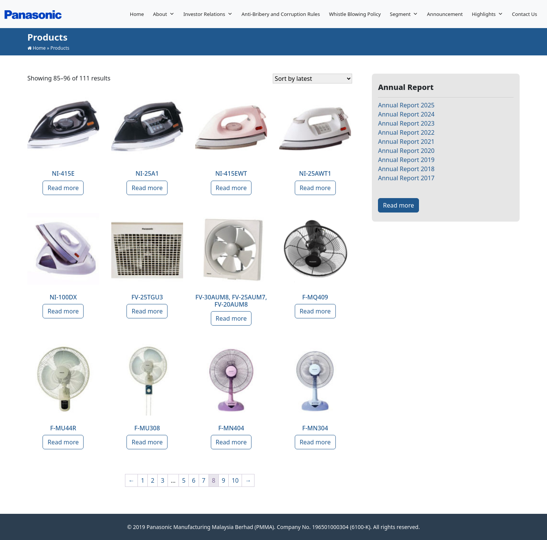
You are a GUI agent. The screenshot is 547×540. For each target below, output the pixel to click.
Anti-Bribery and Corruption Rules (281, 14)
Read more (398, 205)
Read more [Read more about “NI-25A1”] (147, 188)
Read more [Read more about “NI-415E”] (63, 188)
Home (137, 14)
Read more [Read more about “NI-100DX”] (63, 311)
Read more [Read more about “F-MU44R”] (63, 442)
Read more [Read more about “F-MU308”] (147, 442)
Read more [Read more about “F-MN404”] (231, 442)
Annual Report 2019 (406, 160)
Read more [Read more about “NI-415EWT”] (231, 188)
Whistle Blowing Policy (355, 14)
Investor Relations (207, 14)
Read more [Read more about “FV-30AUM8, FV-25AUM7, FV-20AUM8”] (231, 318)
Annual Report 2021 (406, 141)
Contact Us (524, 14)
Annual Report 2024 (406, 114)
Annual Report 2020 (406, 150)
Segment (404, 14)
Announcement (445, 14)
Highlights (487, 14)
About (163, 14)
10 (235, 480)
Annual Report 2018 (406, 169)
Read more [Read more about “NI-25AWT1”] (315, 188)
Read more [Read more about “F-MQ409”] (315, 311)
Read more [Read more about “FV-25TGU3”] (147, 311)
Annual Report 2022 (406, 132)
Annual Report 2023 (406, 123)
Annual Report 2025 (406, 105)
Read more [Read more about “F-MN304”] (315, 442)
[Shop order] (312, 78)
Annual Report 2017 (406, 178)
